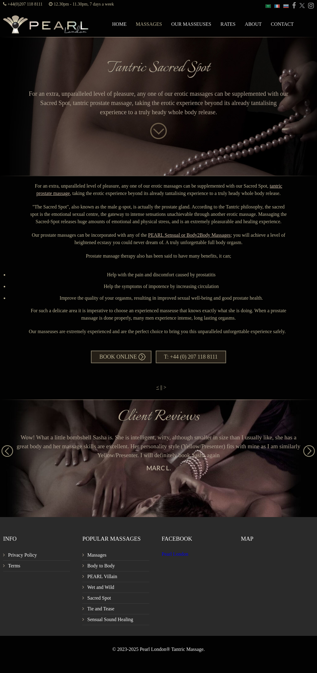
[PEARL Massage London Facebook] (293, 6)
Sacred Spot (99, 598)
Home (119, 24)
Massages (149, 24)
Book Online (118, 357)
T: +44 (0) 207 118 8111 (191, 357)
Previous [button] (5, 448)
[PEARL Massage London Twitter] (301, 6)
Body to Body (101, 565)
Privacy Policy (22, 555)
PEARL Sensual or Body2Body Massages (189, 235)
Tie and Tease (100, 608)
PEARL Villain (102, 576)
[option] (158, 452)
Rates (228, 24)
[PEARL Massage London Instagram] (310, 6)
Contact (282, 24)
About (253, 24)
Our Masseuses (191, 24)
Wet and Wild (100, 587)
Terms (14, 565)
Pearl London (175, 554)
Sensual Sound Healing (110, 619)
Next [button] (306, 448)
